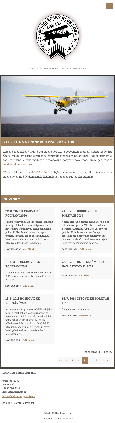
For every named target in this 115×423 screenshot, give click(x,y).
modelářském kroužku (17, 164)
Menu (109, 6)
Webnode (68, 418)
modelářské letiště (39, 172)
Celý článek (29, 249)
